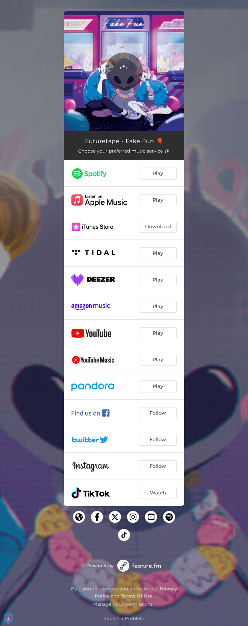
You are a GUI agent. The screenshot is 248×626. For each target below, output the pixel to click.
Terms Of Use (137, 596)
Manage (102, 604)
